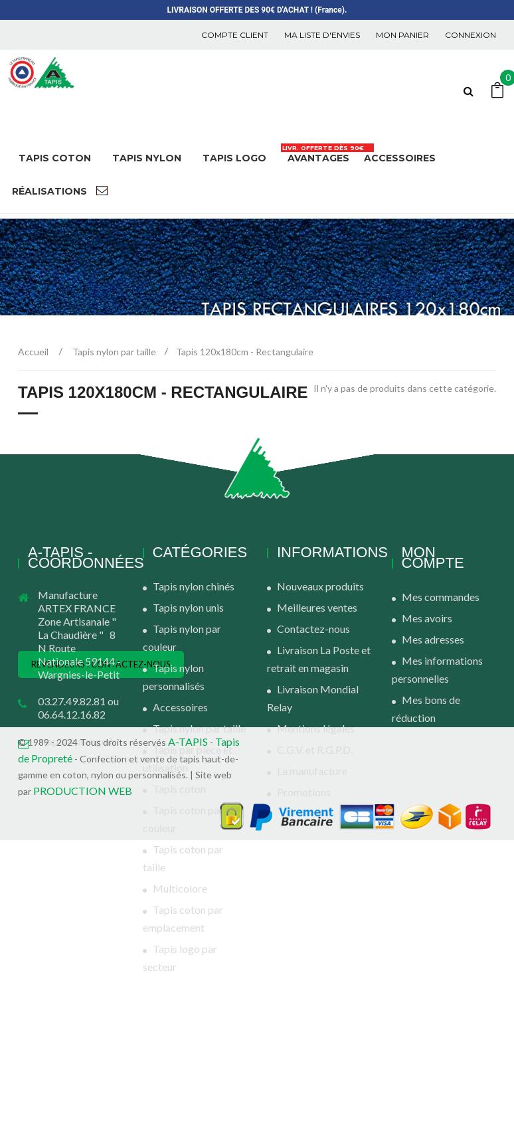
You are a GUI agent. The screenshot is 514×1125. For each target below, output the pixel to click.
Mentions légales (316, 728)
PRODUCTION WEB (82, 1075)
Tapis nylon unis (188, 607)
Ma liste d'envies (322, 35)
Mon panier (402, 35)
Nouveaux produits (320, 586)
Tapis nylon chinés (193, 586)
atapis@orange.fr (77, 741)
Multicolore (180, 888)
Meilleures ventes (317, 607)
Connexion (470, 35)
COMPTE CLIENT (234, 35)
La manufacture (312, 770)
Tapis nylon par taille (199, 728)
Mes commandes (440, 596)
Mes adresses (433, 639)
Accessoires (180, 707)
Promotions (304, 792)
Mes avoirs (427, 618)
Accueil (33, 351)
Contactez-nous (313, 628)
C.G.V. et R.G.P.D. (315, 749)
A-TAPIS (188, 1026)
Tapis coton (179, 788)
